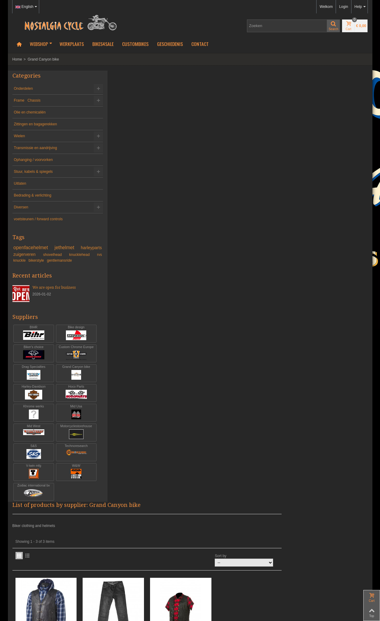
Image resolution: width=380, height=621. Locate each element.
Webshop (41, 43)
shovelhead (84, 255)
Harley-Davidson (32, 398)
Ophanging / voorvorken (33, 160)
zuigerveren (58, 254)
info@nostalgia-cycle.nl (31, 561)
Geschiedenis (170, 43)
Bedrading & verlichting (32, 195)
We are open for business (54, 293)
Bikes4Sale (103, 43)
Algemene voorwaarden (31, 583)
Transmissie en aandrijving (35, 148)
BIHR (32, 338)
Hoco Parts (70, 398)
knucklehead (27, 260)
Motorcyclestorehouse (70, 437)
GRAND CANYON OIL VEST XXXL (268, 213)
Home (17, 59)
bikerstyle (86, 260)
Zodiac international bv (32, 496)
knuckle (66, 260)
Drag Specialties (32, 378)
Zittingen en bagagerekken (35, 124)
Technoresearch (70, 457)
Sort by (306, 125)
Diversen (21, 207)
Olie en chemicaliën (30, 112)
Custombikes (135, 43)
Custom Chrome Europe (70, 358)
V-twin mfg (32, 477)
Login (343, 7)
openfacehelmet (42, 247)
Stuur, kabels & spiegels (33, 171)
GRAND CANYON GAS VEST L (136, 213)
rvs (49, 260)
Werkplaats (72, 43)
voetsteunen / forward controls (38, 219)
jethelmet (83, 247)
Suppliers (25, 322)
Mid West (32, 437)
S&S (32, 457)
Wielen (19, 136)
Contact (200, 43)
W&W (70, 477)
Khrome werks (32, 417)
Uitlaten (20, 183)
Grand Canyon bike (70, 378)
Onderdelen (23, 88)
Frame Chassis (27, 100)
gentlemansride (25, 266)
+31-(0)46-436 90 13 (29, 555)
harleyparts (27, 254)
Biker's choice (32, 358)
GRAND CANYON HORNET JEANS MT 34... (202, 213)
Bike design (70, 338)
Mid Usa (70, 417)
